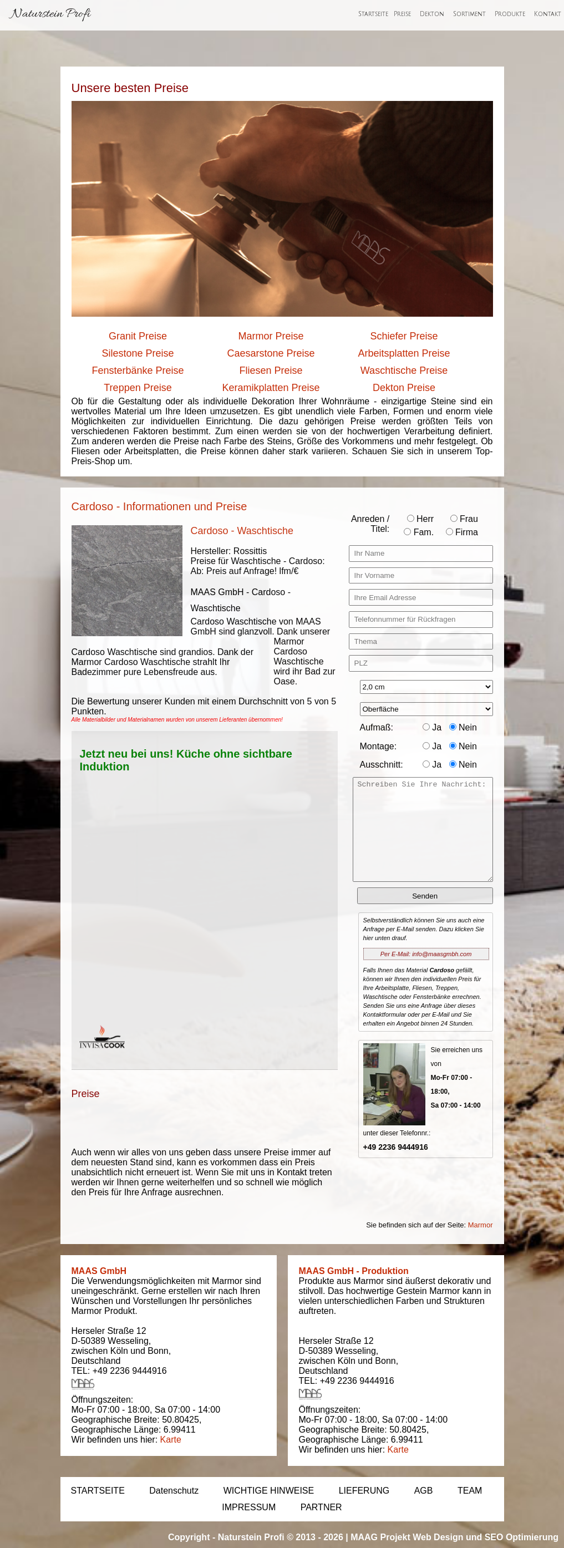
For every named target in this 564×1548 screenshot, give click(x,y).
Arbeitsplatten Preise (404, 353)
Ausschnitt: (381, 764)
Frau (464, 519)
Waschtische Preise (404, 370)
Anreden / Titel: (370, 524)
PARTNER (321, 1507)
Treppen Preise (137, 387)
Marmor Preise (270, 336)
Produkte (510, 14)
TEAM (470, 1490)
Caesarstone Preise (270, 353)
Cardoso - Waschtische (242, 530)
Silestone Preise (137, 353)
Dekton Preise (404, 387)
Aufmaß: (376, 727)
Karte (170, 1439)
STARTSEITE (98, 1490)
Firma (462, 532)
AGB (423, 1490)
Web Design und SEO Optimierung (485, 1537)
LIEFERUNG (364, 1490)
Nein (463, 727)
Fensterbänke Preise (138, 370)
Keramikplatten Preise (270, 387)
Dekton (432, 14)
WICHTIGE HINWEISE (268, 1490)
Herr (420, 519)
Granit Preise (138, 336)
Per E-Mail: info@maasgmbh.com (426, 954)
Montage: (378, 746)
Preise (402, 14)
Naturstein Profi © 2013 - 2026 (280, 1537)
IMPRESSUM (249, 1507)
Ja (432, 727)
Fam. (419, 532)
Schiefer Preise (404, 336)
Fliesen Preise (270, 370)
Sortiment (469, 14)
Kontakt (547, 14)
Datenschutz (174, 1490)
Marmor (480, 1225)
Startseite (373, 14)
